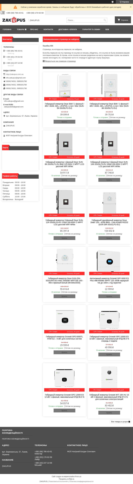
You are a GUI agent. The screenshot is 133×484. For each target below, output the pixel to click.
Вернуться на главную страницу (60, 61)
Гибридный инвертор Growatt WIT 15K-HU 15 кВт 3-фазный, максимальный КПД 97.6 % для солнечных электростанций (109, 397)
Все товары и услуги (119, 422)
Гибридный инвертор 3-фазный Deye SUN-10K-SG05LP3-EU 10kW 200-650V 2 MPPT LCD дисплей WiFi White (109, 164)
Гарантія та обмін (91, 29)
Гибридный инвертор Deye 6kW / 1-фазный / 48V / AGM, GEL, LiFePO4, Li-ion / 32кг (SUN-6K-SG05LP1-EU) (109, 106)
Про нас (34, 29)
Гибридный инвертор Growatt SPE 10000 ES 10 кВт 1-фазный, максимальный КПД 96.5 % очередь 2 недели (109, 339)
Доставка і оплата (67, 29)
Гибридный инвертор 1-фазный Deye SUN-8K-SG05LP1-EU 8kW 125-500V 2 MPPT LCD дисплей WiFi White (64, 164)
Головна (7, 29)
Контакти (48, 29)
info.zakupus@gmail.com (16, 78)
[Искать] (104, 20)
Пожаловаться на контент (58, 481)
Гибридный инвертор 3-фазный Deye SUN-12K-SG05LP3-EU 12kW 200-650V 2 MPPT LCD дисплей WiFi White (64, 222)
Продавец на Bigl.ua (66, 479)
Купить (64, 122)
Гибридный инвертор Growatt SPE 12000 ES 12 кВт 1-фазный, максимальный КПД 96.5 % (64, 396)
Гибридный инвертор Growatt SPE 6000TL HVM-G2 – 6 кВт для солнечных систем (64, 338)
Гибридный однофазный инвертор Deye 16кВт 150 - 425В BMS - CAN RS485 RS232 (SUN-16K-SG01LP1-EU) (109, 222)
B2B (107, 29)
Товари (20, 29)
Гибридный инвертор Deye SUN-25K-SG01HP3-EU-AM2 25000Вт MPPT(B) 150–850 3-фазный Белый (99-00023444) (64, 280)
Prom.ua (78, 477)
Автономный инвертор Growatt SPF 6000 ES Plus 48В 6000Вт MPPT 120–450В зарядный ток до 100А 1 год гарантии (109, 280)
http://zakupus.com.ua (14, 74)
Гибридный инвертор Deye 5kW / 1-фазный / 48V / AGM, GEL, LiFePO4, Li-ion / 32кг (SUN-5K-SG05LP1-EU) (64, 106)
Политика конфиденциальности (81, 481)
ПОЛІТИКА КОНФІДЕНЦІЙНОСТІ (15, 439)
